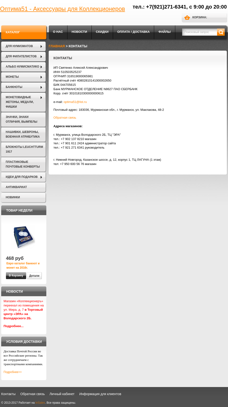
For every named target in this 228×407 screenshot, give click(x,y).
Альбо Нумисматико (22, 66)
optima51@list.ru (75, 102)
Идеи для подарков (22, 177)
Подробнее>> (13, 372)
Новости (79, 32)
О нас (58, 32)
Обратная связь (64, 117)
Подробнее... (14, 326)
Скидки (102, 32)
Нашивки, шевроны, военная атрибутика (23, 134)
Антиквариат (16, 187)
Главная (57, 46)
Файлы (164, 32)
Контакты (8, 394)
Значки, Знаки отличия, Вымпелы (21, 119)
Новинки (13, 197)
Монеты (12, 76)
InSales (40, 402)
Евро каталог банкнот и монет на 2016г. (23, 265)
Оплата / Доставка (133, 32)
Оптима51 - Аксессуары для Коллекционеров (62, 8)
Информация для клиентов (100, 394)
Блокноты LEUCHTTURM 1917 (24, 149)
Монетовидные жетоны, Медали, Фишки (20, 102)
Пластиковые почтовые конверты (23, 164)
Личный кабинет (61, 394)
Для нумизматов (19, 46)
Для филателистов (21, 56)
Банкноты (14, 87)
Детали (34, 275)
